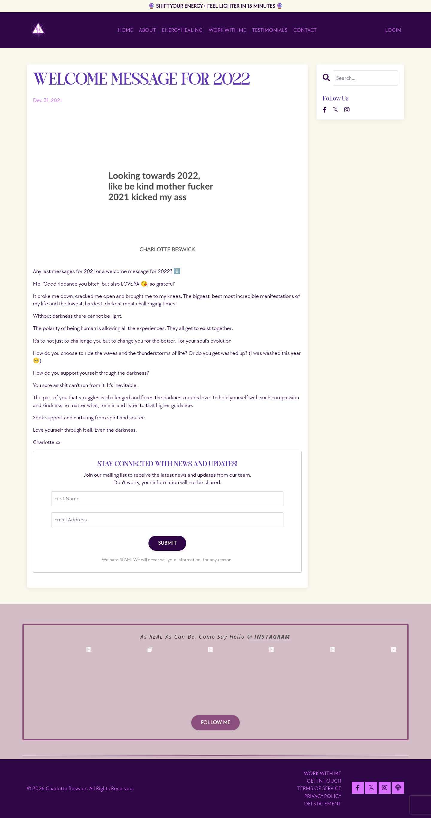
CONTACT (305, 30)
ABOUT (147, 30)
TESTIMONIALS (269, 30)
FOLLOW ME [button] (215, 722)
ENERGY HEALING (182, 30)
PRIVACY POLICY (322, 796)
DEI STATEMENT (322, 804)
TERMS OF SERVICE (319, 788)
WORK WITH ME (227, 30)
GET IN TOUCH (324, 781)
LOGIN (393, 30)
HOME (125, 30)
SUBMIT (167, 543)
